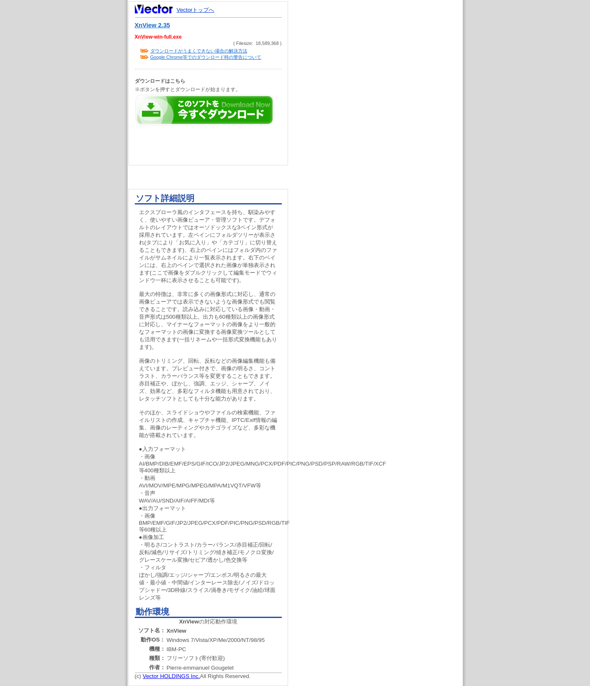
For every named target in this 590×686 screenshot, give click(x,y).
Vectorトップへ (196, 10)
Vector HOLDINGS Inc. (171, 676)
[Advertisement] (383, 159)
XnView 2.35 (152, 25)
